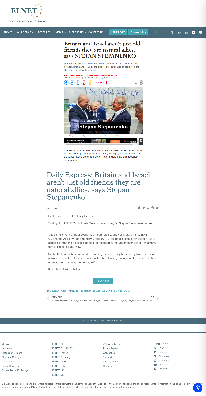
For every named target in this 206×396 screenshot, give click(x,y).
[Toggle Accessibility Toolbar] (198, 388)
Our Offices (26, 32)
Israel (102, 290)
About (9, 32)
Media (61, 32)
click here (84, 387)
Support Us (77, 32)
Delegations (58, 290)
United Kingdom (119, 290)
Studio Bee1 (118, 321)
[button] (139, 208)
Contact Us (95, 32)
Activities (46, 32)
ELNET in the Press (84, 290)
